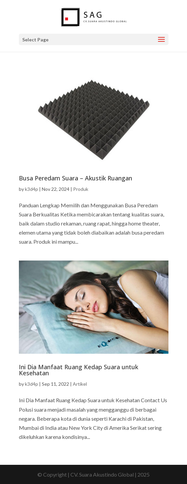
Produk (80, 189)
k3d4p (31, 189)
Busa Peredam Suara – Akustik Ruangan (75, 178)
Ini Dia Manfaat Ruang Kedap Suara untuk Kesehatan (78, 370)
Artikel (80, 384)
